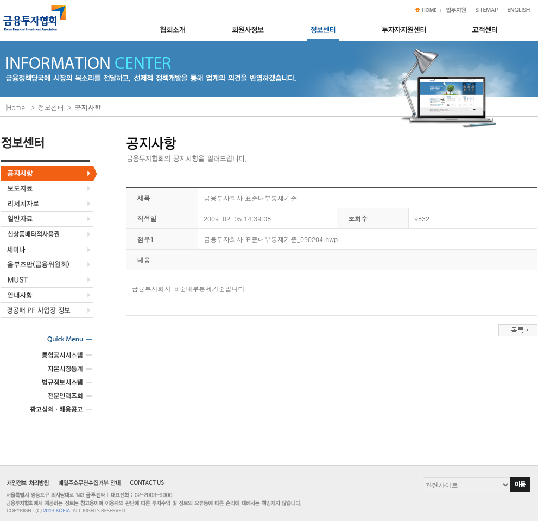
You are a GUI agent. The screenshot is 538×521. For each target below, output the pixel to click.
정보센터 (51, 107)
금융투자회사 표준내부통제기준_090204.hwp (271, 239)
